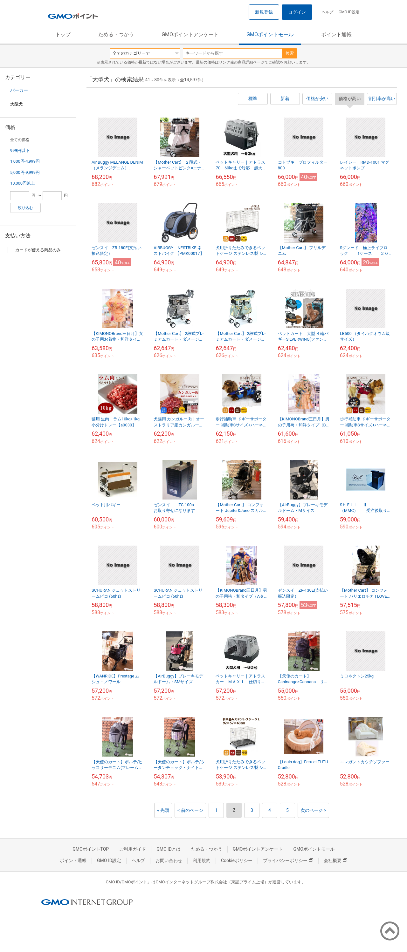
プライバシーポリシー (288, 860)
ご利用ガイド (132, 849)
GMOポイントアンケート (190, 34)
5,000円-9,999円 (25, 172)
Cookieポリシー (236, 860)
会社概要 (335, 860)
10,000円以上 (22, 183)
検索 (290, 53)
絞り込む (25, 208)
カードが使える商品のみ (34, 250)
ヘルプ (327, 12)
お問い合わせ (168, 860)
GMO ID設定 (349, 12)
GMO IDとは (168, 849)
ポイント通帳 (336, 34)
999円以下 (20, 150)
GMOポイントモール (269, 34)
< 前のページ (190, 810)
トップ (63, 34)
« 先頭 (163, 810)
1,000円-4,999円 (25, 161)
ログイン (297, 12)
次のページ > (313, 810)
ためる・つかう (116, 34)
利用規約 (201, 860)
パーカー (19, 90)
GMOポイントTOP (90, 849)
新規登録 (264, 12)
